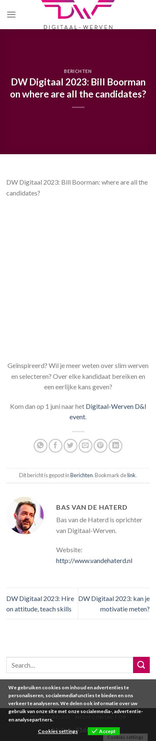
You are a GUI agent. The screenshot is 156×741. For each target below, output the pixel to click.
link (131, 475)
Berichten (78, 71)
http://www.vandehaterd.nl (94, 560)
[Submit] (141, 665)
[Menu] (11, 14)
